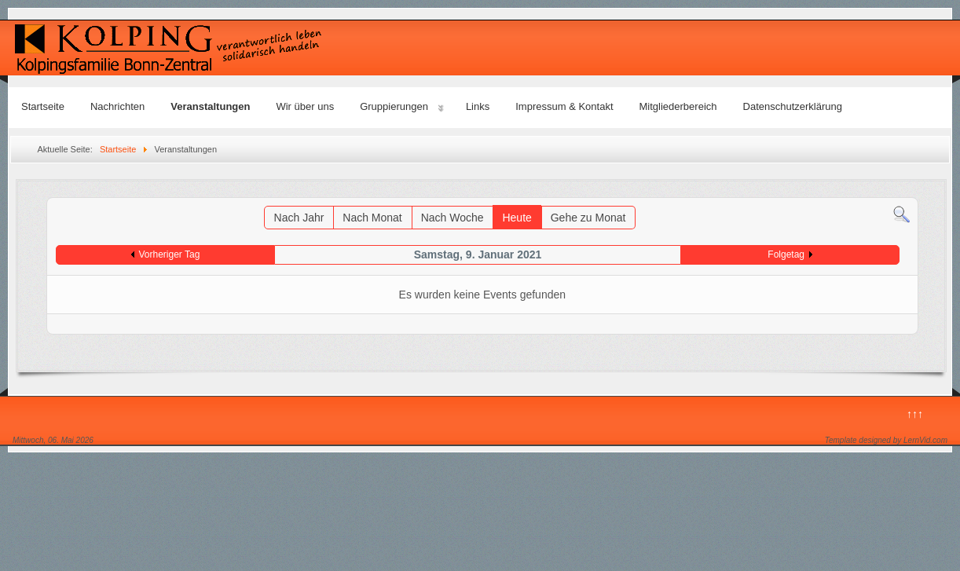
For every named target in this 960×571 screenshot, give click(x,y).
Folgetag (786, 254)
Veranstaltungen (210, 106)
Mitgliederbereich (678, 106)
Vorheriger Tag (169, 254)
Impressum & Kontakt (564, 106)
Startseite (42, 106)
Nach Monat (372, 217)
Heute (516, 217)
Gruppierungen (394, 106)
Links (477, 106)
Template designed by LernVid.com (886, 440)
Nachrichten (117, 106)
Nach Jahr (299, 217)
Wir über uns (305, 106)
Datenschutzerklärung (792, 106)
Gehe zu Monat (588, 217)
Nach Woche (452, 217)
